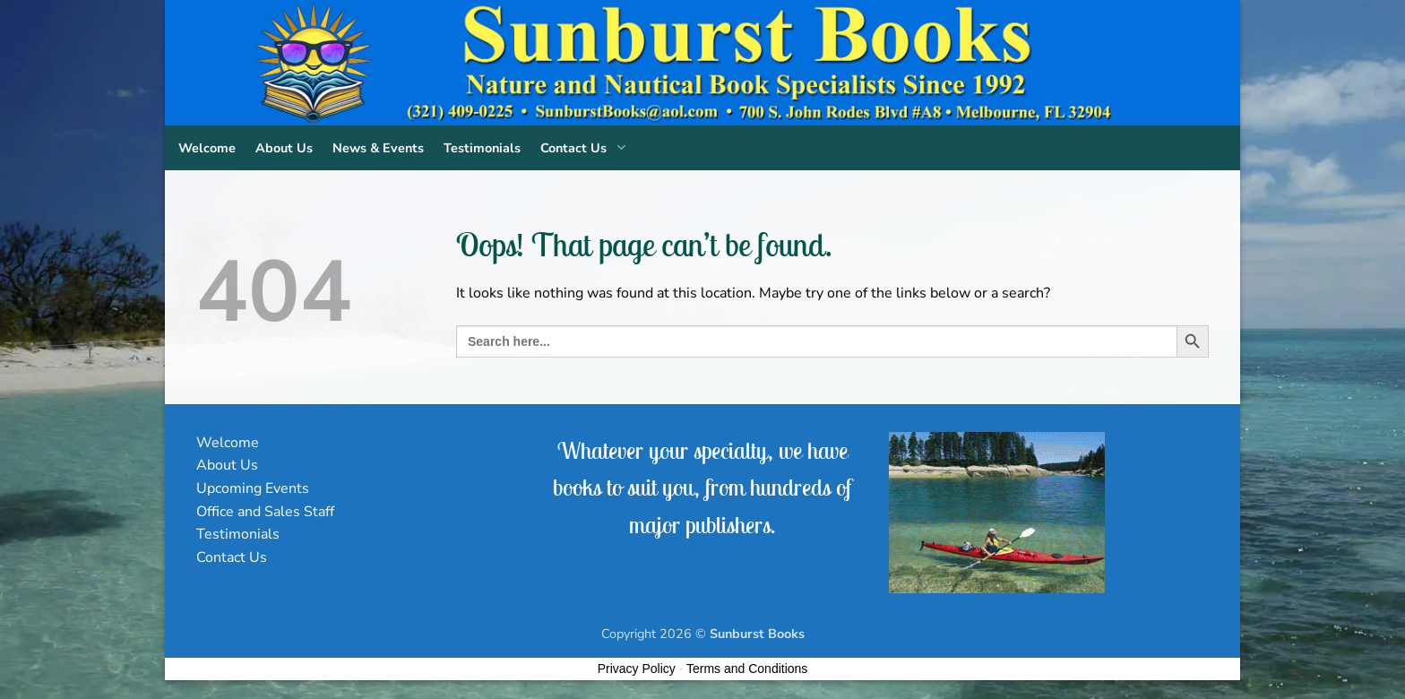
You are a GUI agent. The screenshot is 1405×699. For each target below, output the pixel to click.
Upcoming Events (252, 488)
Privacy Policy (637, 668)
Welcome (207, 148)
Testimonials (482, 148)
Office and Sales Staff (265, 512)
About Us (284, 148)
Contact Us (586, 148)
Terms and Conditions (746, 668)
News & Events (378, 148)
